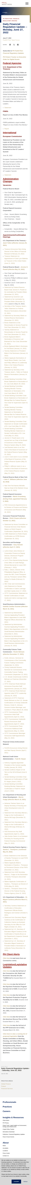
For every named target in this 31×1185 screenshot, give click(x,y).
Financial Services (7, 1088)
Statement (7, 107)
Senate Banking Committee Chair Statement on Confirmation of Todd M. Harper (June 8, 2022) (15, 779)
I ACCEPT (16, 1181)
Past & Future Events (8, 1137)
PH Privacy (6, 1123)
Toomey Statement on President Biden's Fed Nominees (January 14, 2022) (16, 353)
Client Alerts (6, 1120)
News (4, 1145)
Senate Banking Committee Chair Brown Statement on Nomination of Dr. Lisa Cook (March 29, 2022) (15, 381)
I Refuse (25, 1181)
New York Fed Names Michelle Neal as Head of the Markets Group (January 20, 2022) (16, 488)
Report (6, 129)
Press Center (6, 1153)
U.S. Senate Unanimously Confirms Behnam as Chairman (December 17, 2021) (16, 679)
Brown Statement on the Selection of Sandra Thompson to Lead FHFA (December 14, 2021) (16, 858)
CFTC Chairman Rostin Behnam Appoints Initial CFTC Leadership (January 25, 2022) (15, 693)
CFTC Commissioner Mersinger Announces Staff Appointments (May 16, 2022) (14, 736)
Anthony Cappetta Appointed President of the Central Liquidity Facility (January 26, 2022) (15, 765)
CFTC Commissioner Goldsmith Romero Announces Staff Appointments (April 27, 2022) (14, 721)
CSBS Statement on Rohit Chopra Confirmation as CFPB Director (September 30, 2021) (15, 536)
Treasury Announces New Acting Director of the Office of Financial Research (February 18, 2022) (15, 251)
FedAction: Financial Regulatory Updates (14, 1134)
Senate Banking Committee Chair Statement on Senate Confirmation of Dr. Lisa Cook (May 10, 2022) (15, 424)
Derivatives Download (8, 1131)
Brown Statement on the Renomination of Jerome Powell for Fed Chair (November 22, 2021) (16, 325)
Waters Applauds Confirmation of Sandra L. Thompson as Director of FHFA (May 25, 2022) (16, 884)
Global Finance (6, 1084)
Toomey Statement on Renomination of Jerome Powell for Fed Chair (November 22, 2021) (16, 332)
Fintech (3, 1086)
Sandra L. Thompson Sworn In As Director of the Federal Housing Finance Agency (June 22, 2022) (15, 891)
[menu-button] (27, 3)
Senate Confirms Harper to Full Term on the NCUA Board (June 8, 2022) (15, 772)
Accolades (5, 1148)
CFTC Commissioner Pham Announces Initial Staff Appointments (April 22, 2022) (14, 714)
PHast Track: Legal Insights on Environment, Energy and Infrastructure (15, 1126)
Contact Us (6, 1155)
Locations (5, 1150)
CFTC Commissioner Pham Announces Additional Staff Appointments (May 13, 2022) (14, 728)
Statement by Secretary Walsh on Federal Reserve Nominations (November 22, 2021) (15, 318)
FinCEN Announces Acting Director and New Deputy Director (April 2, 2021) (15, 750)
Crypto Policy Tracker (8, 1129)
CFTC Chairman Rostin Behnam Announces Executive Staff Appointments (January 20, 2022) (15, 686)
